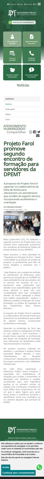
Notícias (8, 104)
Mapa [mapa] (20, 4)
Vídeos (8, 114)
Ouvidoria (11, 4)
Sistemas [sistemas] (28, 4)
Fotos (7, 119)
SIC (35, 4)
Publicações (10, 109)
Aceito (5, 467)
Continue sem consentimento (18, 472)
